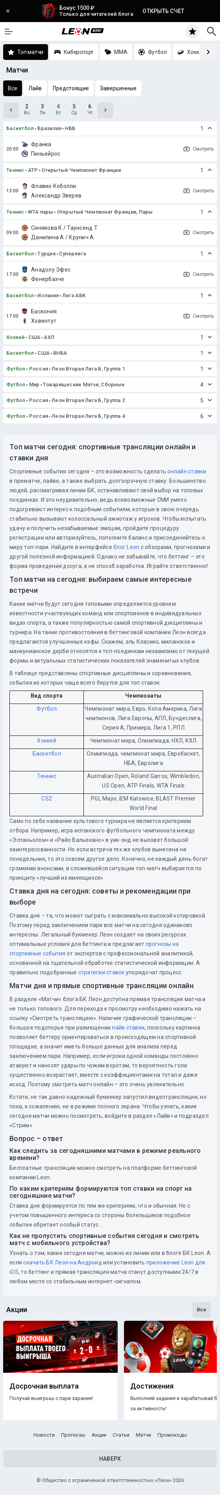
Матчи (143, 1435)
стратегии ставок (101, 972)
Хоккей (15, 337)
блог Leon (126, 547)
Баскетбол (20, 128)
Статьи (121, 1435)
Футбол (16, 369)
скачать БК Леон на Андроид (62, 1262)
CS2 (46, 798)
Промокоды (172, 1435)
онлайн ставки (186, 471)
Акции (99, 1435)
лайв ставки (128, 1027)
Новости (44, 1435)
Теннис (15, 170)
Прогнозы (73, 1435)
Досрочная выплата (44, 1386)
